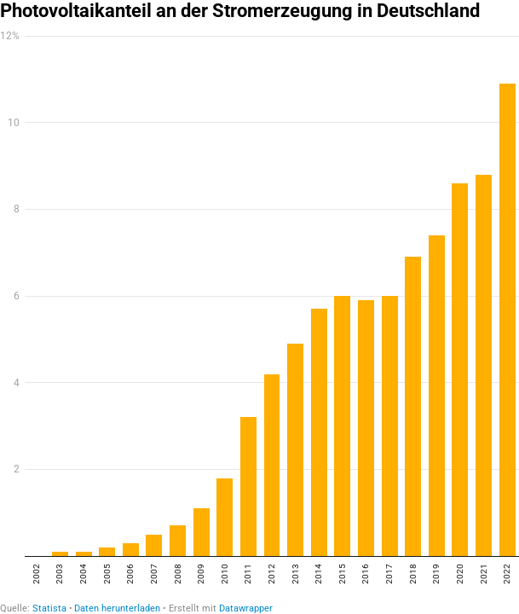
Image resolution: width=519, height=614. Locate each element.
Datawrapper (246, 608)
